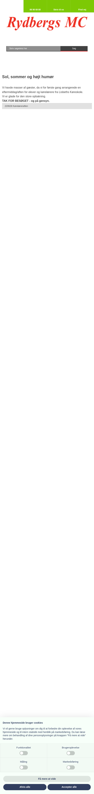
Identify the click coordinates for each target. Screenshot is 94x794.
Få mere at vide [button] (47, 778)
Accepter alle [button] (69, 787)
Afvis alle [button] (25, 787)
